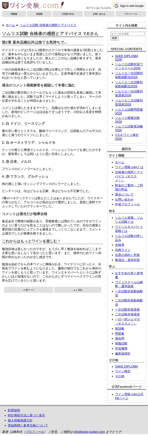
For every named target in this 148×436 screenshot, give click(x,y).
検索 (114, 38)
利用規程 (14, 410)
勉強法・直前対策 (127, 260)
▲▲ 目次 (77, 290)
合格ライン (123, 250)
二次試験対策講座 (127, 314)
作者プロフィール (127, 204)
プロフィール (130, 14)
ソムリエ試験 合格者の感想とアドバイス (48, 25)
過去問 (119, 338)
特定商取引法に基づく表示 (26, 415)
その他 (119, 376)
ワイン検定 (123, 371)
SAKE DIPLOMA (126, 366)
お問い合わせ (99, 14)
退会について (124, 194)
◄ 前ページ (28, 290)
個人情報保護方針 (20, 420)
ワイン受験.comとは (129, 167)
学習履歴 (121, 348)
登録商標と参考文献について (28, 425)
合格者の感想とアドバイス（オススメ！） (129, 176)
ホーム (10, 25)
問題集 (14, 14)
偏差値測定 (123, 353)
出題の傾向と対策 (127, 255)
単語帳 (39, 14)
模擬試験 (121, 343)
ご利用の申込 (67, 14)
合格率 (119, 244)
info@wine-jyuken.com (89, 431)
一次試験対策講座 (127, 309)
